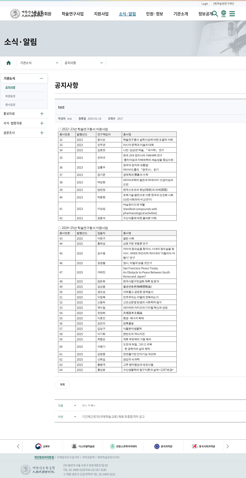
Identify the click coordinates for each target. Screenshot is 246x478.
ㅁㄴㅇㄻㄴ (89, 405)
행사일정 (10, 105)
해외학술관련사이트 (108, 457)
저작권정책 (88, 457)
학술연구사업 (73, 14)
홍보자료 (9, 113)
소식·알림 (127, 14)
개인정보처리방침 (44, 457)
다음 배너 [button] (226, 446)
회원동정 (10, 96)
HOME (8, 62)
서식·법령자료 (12, 123)
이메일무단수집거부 (68, 457)
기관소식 (25, 62)
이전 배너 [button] (19, 446)
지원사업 (101, 14)
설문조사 (9, 132)
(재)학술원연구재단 (223, 3)
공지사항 (70, 62)
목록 (62, 384)
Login (204, 3)
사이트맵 (232, 13)
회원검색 (215, 13)
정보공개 (205, 14)
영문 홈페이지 (223, 13)
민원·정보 (154, 14)
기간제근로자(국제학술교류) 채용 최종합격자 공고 (113, 416)
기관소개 (180, 14)
